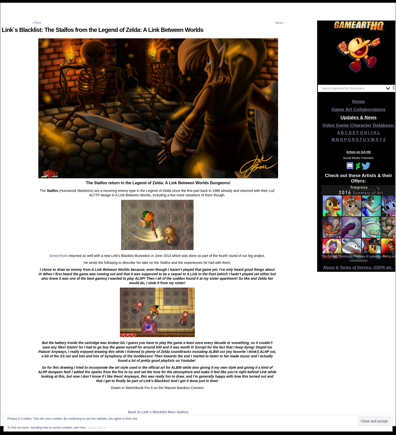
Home (358, 101)
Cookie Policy (96, 427)
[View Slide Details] (358, 56)
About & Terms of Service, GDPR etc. (358, 267)
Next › (280, 23)
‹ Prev (36, 23)
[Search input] (352, 88)
